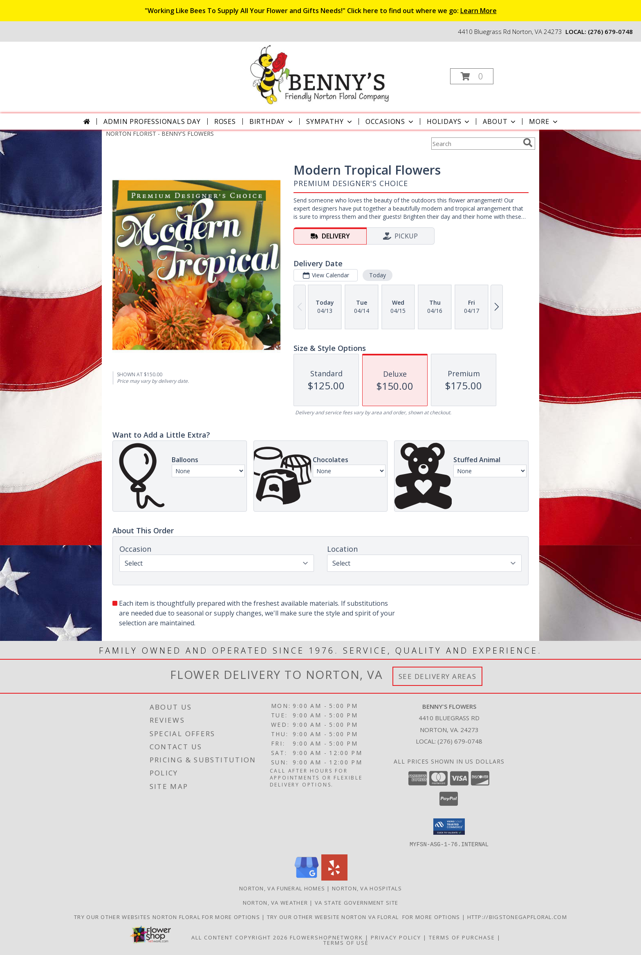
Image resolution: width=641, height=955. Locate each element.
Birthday (271, 121)
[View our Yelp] (334, 878)
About (500, 121)
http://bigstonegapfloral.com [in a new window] (517, 916)
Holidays (449, 121)
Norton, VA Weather (275, 902)
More (544, 121)
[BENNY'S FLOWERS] (319, 74)
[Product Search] (475, 143)
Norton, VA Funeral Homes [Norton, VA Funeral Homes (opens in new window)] (282, 888)
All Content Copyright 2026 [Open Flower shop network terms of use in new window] (239, 937)
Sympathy (329, 121)
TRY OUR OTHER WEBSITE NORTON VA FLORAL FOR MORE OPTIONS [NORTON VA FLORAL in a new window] (364, 916)
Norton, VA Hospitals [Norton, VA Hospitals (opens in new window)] (367, 888)
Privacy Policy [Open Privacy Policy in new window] (396, 937)
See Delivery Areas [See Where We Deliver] (438, 676)
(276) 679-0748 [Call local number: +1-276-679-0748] (610, 31)
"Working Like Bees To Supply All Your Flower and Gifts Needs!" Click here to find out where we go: (321, 10)
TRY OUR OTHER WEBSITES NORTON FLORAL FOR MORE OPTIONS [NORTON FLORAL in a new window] (168, 916)
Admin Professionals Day (151, 121)
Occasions (390, 121)
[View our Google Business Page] (307, 878)
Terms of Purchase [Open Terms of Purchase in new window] (462, 937)
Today (377, 275)
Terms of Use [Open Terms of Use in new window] (346, 942)
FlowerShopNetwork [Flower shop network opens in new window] (326, 937)
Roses (225, 121)
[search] (528, 143)
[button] (471, 76)
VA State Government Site (356, 902)
